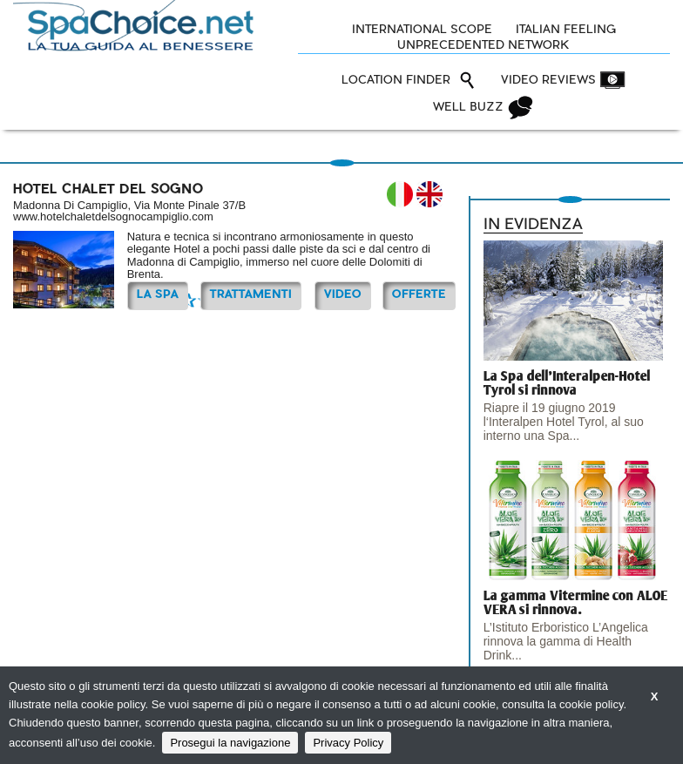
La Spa (158, 295)
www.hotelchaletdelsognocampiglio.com (113, 216)
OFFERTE (419, 295)
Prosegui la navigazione (230, 742)
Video (343, 295)
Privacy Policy (348, 742)
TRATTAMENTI (251, 295)
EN (429, 194)
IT (400, 194)
